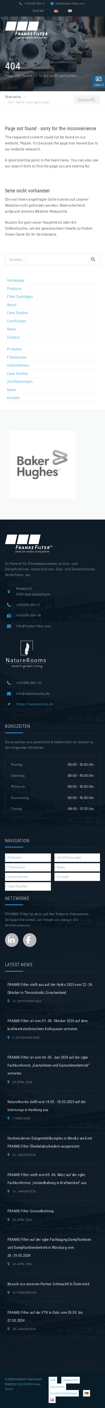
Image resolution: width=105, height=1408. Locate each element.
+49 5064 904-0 (34, 3)
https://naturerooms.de (34, 704)
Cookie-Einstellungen (63, 1393)
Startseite (13, 96)
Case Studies (17, 312)
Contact (13, 337)
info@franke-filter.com (70, 3)
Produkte (14, 349)
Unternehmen (18, 365)
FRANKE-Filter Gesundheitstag (30, 1211)
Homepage (15, 280)
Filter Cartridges (20, 296)
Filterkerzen (16, 357)
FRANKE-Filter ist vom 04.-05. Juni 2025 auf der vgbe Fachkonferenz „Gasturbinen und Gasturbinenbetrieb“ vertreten (48, 1065)
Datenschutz (70, 1380)
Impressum (57, 1386)
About (11, 304)
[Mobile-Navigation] (98, 31)
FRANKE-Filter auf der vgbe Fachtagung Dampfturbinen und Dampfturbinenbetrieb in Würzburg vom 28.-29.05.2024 (49, 1247)
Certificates (16, 321)
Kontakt (38, 10)
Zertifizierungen (20, 381)
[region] (42, 464)
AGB (53, 1380)
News (11, 329)
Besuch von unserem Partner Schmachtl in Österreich (48, 1284)
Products (14, 288)
